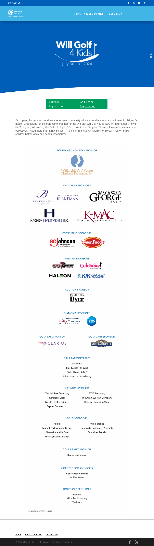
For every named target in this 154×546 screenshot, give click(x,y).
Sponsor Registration (56, 104)
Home (77, 14)
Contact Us (14, 3)
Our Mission (115, 14)
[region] (77, 55)
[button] (151, 54)
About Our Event (93, 14)
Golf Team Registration (87, 104)
